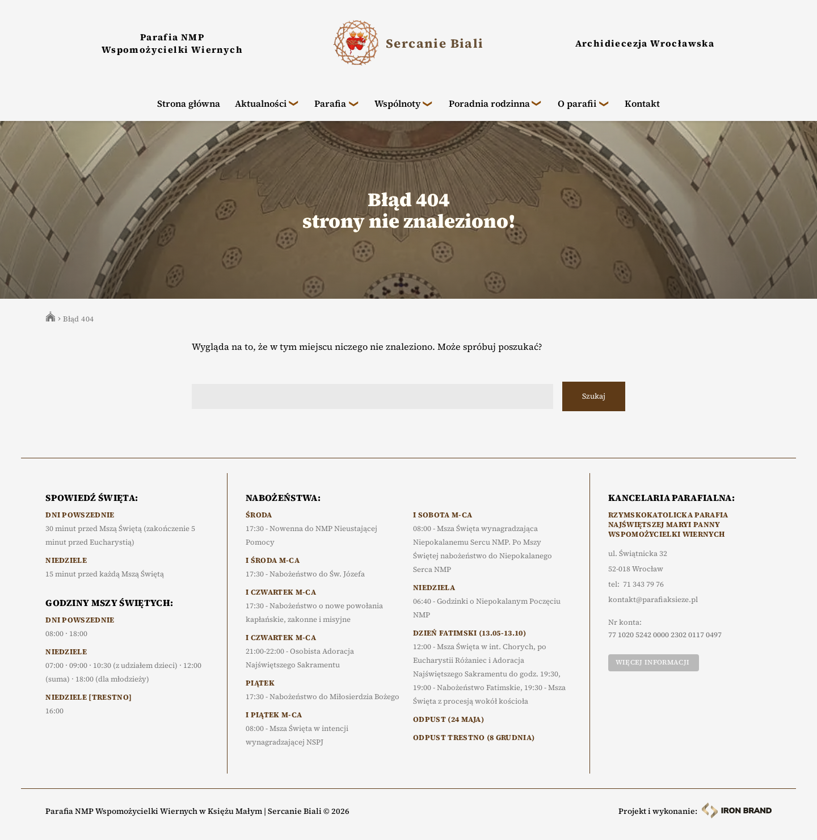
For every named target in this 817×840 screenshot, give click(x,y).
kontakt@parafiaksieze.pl (653, 599)
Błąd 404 (78, 319)
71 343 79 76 (643, 584)
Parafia (330, 103)
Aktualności (261, 103)
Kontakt (642, 103)
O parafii (577, 103)
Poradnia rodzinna (489, 103)
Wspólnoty (397, 103)
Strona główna (188, 103)
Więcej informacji (652, 662)
